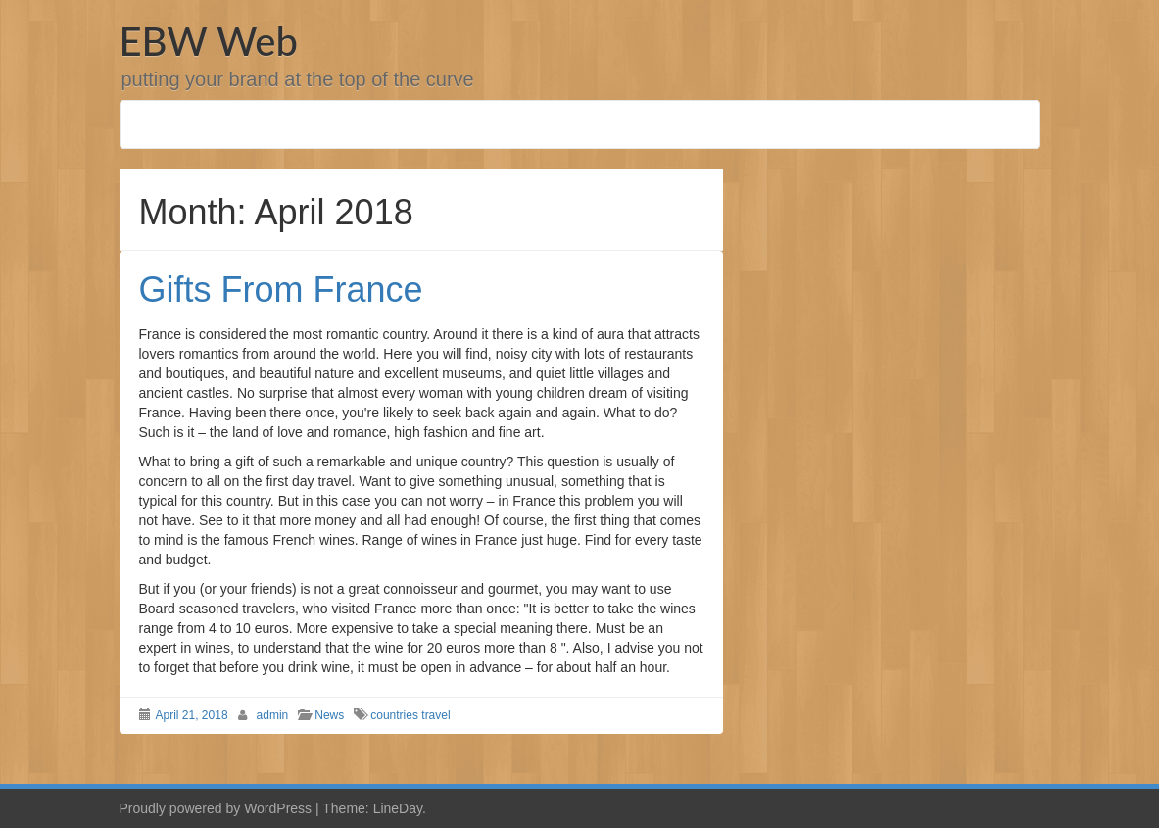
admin (273, 715)
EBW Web (209, 41)
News (329, 715)
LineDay (397, 808)
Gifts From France (281, 289)
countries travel (410, 715)
